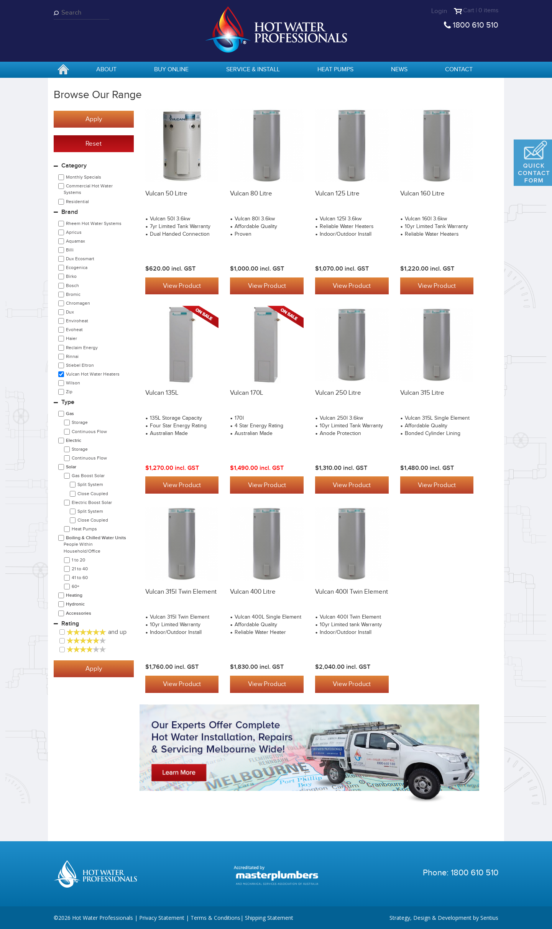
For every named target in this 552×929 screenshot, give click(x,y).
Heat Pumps (335, 69)
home (63, 70)
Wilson (73, 383)
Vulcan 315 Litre (422, 392)
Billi (70, 250)
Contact (459, 69)
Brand (69, 212)
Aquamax (75, 241)
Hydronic (75, 604)
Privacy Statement (161, 917)
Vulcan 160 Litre (422, 193)
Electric (73, 440)
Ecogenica (76, 267)
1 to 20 (78, 560)
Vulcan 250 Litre (338, 392)
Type (67, 402)
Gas (70, 414)
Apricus (74, 232)
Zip (69, 391)
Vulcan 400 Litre (253, 591)
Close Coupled (92, 493)
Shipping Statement (269, 917)
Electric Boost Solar (92, 502)
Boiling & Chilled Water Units (95, 544)
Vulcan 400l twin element (351, 591)
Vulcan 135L (161, 392)
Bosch (72, 285)
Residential (77, 201)
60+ (75, 586)
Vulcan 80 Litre (251, 193)
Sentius (489, 917)
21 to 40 (80, 568)
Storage (80, 422)
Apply (93, 119)
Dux (70, 312)
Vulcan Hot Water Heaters (93, 374)
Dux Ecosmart (80, 258)
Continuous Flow (89, 431)
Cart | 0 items (479, 11)
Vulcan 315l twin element (181, 591)
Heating (74, 595)
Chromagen (78, 303)
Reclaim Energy (82, 347)
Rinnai (72, 356)
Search (57, 13)
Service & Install (253, 69)
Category (74, 165)
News (399, 69)
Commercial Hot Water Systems (88, 189)
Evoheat (74, 329)
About (106, 69)
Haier (71, 338)
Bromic (73, 294)
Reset (93, 144)
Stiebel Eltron (80, 365)
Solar (71, 467)
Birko (71, 276)
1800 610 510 (475, 25)
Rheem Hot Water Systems (94, 223)
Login (437, 11)
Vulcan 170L (246, 392)
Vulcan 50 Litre (166, 193)
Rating (70, 623)
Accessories (78, 613)
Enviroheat (77, 320)
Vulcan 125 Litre (337, 193)
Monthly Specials (83, 177)
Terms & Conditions (215, 917)
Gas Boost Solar (88, 475)
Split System (90, 484)
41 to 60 (80, 577)
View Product (182, 286)
